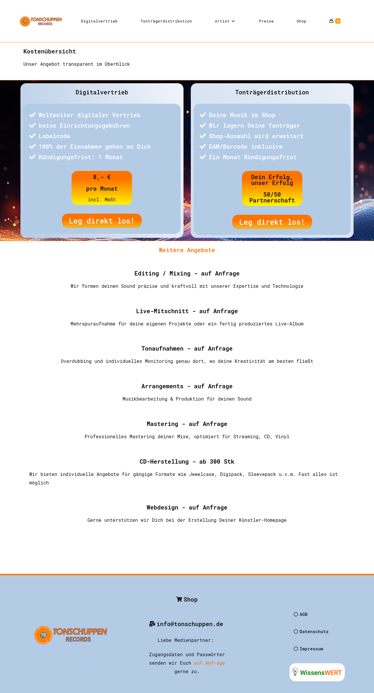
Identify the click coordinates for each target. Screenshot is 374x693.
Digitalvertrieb (102, 92)
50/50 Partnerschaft (272, 197)
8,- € (102, 177)
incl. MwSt (102, 199)
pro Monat (102, 188)
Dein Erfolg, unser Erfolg (272, 179)
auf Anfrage (209, 663)
